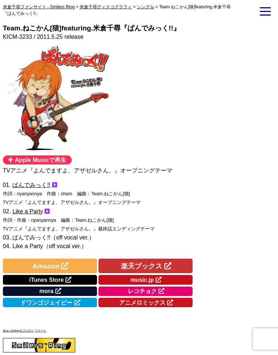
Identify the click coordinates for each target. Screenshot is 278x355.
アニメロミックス (142, 303)
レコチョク (142, 291)
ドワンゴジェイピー (46, 303)
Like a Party (27, 211)
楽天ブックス (141, 266)
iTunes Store (46, 280)
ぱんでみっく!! (31, 185)
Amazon (46, 266)
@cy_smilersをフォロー (18, 330)
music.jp (142, 280)
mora (46, 291)
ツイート (40, 330)
